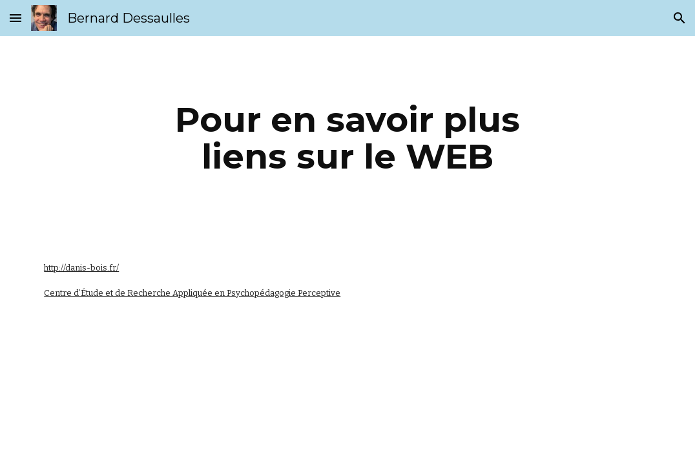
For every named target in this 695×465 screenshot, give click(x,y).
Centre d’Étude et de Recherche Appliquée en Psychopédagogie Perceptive (192, 293)
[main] (348, 138)
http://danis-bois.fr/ (81, 268)
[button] (15, 18)
